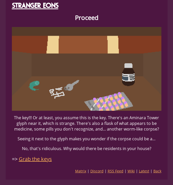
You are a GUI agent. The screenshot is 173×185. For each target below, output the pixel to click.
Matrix (80, 171)
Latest (144, 171)
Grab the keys (35, 158)
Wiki (131, 171)
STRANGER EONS (35, 5)
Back (157, 171)
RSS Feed (115, 171)
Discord (97, 171)
